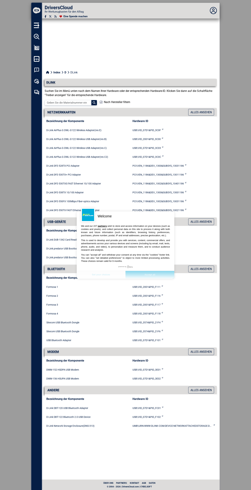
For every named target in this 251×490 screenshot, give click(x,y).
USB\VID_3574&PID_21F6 (146, 331)
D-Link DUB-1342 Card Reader (62, 239)
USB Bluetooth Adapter (58, 340)
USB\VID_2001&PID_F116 (146, 295)
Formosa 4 (52, 313)
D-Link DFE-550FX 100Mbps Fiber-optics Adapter (72, 201)
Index (56, 72)
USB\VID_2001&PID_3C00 (146, 139)
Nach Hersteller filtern (117, 102)
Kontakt (134, 483)
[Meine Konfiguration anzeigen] (36, 48)
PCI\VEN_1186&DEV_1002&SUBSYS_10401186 (158, 183)
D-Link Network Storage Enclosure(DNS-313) (70, 425)
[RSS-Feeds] (55, 16)
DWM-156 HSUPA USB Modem (62, 378)
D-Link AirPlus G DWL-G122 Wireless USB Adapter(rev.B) (76, 139)
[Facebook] (45, 16)
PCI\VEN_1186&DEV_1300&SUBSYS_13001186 (158, 192)
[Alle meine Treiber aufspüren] (36, 36)
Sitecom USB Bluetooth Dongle (62, 322)
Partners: (121, 483)
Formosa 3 (52, 304)
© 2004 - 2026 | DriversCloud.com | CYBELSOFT (129, 486)
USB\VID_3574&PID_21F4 (146, 322)
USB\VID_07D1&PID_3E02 (146, 378)
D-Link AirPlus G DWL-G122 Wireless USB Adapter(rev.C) (76, 148)
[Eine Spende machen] (73, 16)
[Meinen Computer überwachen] (36, 59)
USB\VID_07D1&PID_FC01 (146, 408)
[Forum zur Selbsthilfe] (36, 92)
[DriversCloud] (36, 10)
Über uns (108, 483)
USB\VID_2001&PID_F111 (146, 287)
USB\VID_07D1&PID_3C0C (146, 156)
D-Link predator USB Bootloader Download (69, 248)
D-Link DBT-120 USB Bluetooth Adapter (67, 408)
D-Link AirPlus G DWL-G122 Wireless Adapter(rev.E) (73, 130)
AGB (144, 483)
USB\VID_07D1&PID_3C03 (146, 148)
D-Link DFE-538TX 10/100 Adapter (65, 192)
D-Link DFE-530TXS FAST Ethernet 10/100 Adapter (73, 183)
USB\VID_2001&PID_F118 (146, 313)
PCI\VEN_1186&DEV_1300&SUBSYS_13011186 (158, 174)
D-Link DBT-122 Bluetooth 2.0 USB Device (68, 417)
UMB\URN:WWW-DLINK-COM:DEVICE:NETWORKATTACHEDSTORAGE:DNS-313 (172, 425)
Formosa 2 (52, 295)
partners (102, 226)
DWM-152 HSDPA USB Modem (62, 369)
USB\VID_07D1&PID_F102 (146, 417)
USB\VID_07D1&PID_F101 (146, 340)
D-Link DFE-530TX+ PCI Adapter (63, 174)
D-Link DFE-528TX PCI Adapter (62, 165)
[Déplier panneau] (213, 10)
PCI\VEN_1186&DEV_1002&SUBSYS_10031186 (158, 201)
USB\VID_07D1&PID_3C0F (146, 130)
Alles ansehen (201, 112)
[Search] (94, 102)
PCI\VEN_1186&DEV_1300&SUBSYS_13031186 (158, 165)
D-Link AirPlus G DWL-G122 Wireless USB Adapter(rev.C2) (77, 156)
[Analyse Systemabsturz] (36, 70)
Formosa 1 (52, 287)
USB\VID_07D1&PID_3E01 (146, 369)
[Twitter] (50, 16)
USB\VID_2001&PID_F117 (146, 304)
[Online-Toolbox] (36, 81)
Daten (152, 483)
